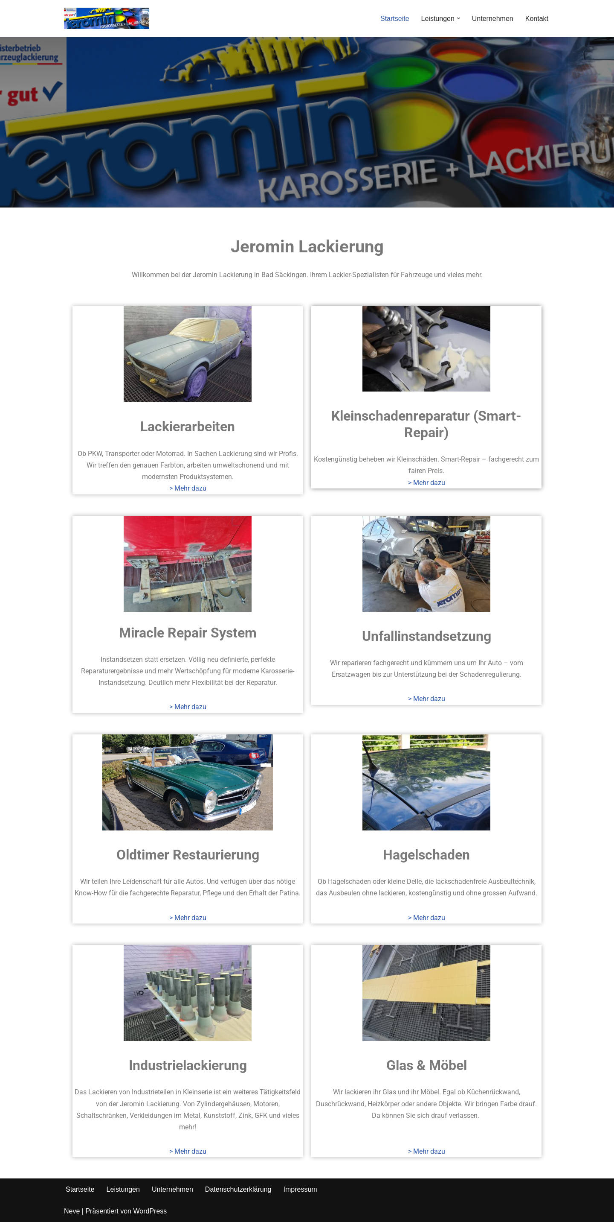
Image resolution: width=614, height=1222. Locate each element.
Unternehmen (492, 18)
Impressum (300, 1189)
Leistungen (123, 1189)
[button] (458, 18)
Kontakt (536, 18)
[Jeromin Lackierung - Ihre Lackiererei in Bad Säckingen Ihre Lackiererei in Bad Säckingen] (106, 18)
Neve (72, 1211)
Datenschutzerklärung (238, 1189)
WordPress (150, 1211)
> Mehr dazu (187, 488)
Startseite (394, 18)
